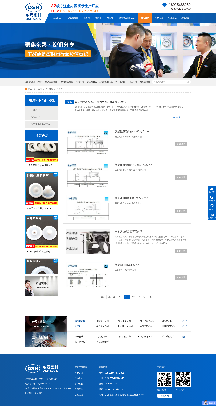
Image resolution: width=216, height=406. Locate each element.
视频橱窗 (185, 18)
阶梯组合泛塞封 (125, 326)
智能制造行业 (124, 336)
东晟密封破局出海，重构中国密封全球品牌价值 (101, 102)
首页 (40, 89)
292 (127, 297)
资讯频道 (49, 89)
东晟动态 (35, 109)
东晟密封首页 (81, 367)
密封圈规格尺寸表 (40, 124)
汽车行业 (79, 336)
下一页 (141, 297)
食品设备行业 (103, 341)
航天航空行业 (168, 336)
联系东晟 (172, 18)
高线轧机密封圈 (66, 82)
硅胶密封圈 (167, 321)
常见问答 (35, 117)
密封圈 (98, 18)
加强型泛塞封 (146, 326)
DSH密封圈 (120, 82)
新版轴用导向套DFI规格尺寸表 (132, 198)
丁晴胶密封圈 (102, 321)
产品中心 (79, 378)
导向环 (110, 18)
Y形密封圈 (79, 82)
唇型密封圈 (145, 82)
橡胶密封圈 (73, 18)
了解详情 (180, 144)
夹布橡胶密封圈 (147, 321)
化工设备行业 (81, 341)
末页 (150, 297)
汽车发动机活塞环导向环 (128, 231)
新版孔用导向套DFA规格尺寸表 (132, 131)
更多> (184, 321)
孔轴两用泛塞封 (169, 326)
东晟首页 (57, 18)
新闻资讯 (145, 18)
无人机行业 (102, 336)
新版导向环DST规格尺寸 (128, 264)
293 (133, 297)
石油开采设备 (146, 336)
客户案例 (79, 383)
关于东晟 (159, 18)
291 (120, 297)
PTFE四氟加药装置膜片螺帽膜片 (43, 252)
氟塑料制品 (92, 82)
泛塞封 (87, 18)
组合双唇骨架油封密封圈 (40, 166)
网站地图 (29, 393)
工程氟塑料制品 (106, 82)
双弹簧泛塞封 (102, 326)
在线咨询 (164, 396)
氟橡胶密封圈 (124, 321)
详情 (178, 117)
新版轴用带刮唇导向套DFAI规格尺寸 (135, 164)
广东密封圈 (132, 82)
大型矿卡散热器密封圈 (47, 82)
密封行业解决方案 (127, 18)
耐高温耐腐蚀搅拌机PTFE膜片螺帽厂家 (46, 209)
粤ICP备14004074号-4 (42, 384)
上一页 (111, 297)
